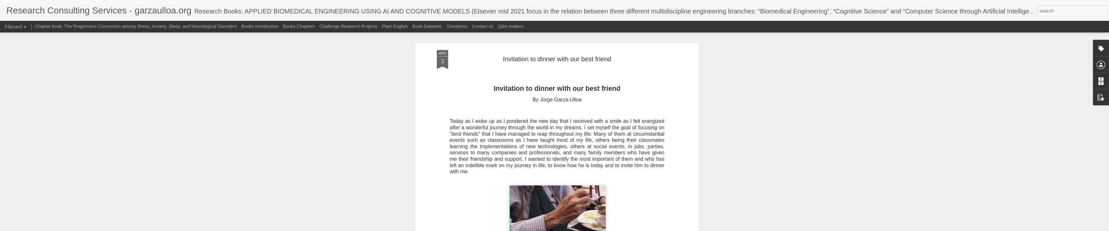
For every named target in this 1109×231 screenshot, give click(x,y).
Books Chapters (299, 26)
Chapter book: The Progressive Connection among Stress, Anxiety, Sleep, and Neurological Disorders (136, 26)
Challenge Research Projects (348, 26)
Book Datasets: (428, 26)
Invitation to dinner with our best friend (557, 59)
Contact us (482, 26)
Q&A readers (510, 26)
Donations (457, 26)
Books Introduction (260, 26)
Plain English (395, 26)
